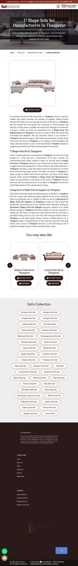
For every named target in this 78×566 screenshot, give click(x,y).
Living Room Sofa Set (27, 372)
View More (25, 284)
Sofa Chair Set (51, 390)
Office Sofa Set (54, 395)
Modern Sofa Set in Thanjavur (24, 271)
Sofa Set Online (49, 324)
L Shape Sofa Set (28, 318)
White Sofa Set (39, 378)
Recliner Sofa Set (49, 330)
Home (12, 53)
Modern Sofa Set (35, 53)
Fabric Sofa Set (28, 407)
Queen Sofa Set (50, 342)
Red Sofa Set (49, 384)
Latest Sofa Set (51, 401)
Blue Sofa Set (59, 378)
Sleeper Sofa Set (30, 413)
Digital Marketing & (37, 564)
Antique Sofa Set (50, 312)
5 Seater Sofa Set (49, 354)
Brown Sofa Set (29, 384)
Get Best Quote (33, 110)
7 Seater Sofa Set (27, 360)
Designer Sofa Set (32, 498)
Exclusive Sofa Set (29, 342)
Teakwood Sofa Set (28, 401)
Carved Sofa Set (32, 497)
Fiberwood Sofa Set (32, 501)
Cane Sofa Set (20, 366)
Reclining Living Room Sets (28, 395)
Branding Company (51, 564)
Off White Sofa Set (29, 390)
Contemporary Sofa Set (51, 336)
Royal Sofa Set (49, 348)
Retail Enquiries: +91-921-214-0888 (19, 2)
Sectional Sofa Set (52, 372)
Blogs (31, 466)
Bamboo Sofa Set (41, 366)
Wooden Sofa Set (28, 312)
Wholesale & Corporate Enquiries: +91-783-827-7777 (52, 2)
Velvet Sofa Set (49, 407)
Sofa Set (21, 53)
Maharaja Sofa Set (25, 336)
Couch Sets (50, 413)
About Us (31, 465)
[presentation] (9, 265)
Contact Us (31, 468)
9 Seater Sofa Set (50, 360)
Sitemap (31, 469)
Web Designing (58, 562)
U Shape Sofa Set (50, 318)
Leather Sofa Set (29, 324)
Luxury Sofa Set (29, 348)
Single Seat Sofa (28, 354)
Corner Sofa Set (28, 330)
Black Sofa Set (19, 378)
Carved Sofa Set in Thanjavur (53, 271)
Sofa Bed (60, 366)
